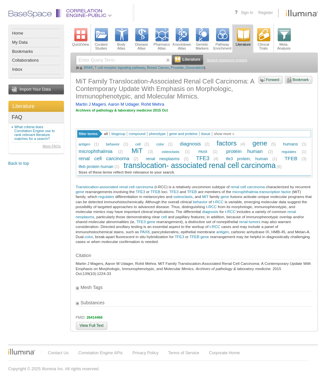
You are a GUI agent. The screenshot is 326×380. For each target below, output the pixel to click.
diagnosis (190, 143)
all (106, 134)
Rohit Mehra (152, 104)
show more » (224, 134)
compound (137, 134)
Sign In (247, 12)
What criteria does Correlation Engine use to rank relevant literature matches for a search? (34, 133)
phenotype (157, 134)
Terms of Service (183, 352)
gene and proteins (183, 134)
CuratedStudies (101, 39)
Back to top (18, 163)
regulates (289, 152)
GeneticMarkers (202, 39)
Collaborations (25, 60)
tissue (205, 134)
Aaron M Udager (123, 104)
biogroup (118, 134)
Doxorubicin (194, 67)
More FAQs (51, 146)
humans (290, 144)
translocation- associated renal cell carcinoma (200, 165)
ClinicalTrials (263, 39)
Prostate (177, 67)
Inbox (17, 69)
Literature (23, 106)
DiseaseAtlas (141, 39)
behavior (113, 144)
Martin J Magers (91, 104)
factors (227, 143)
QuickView (80, 37)
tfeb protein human (96, 166)
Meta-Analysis (284, 39)
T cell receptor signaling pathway (120, 67)
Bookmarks (22, 51)
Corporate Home (224, 352)
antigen (84, 144)
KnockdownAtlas (182, 39)
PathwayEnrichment (222, 39)
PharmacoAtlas (162, 39)
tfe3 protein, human (247, 158)
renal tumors (249, 222)
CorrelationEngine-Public (89, 13)
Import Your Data (35, 89)
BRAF (88, 67)
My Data (20, 42)
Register (265, 12)
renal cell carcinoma (104, 158)
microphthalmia (95, 151)
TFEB (291, 158)
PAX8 (203, 152)
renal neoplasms (162, 158)
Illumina (21, 352)
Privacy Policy (145, 352)
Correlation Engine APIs (100, 352)
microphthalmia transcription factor (261, 192)
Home (17, 33)
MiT (136, 150)
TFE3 (203, 158)
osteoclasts (170, 152)
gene (259, 143)
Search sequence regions (227, 60)
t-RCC (218, 202)
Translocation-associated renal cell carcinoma (114, 187)
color (160, 144)
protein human (244, 151)
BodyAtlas (121, 39)
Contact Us (58, 352)
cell (138, 144)
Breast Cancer (158, 67)
